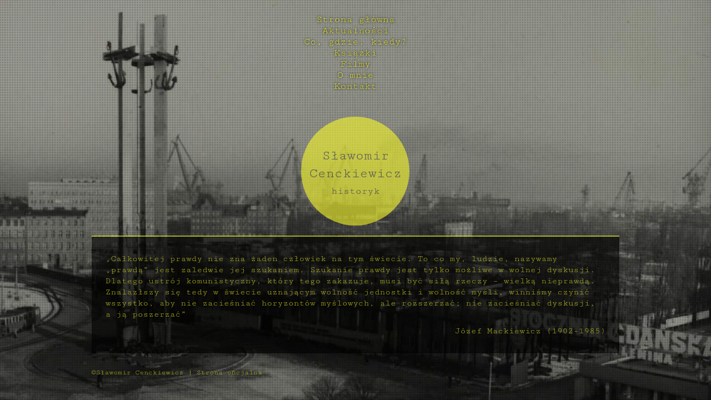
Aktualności (355, 30)
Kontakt (355, 86)
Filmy (356, 63)
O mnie (355, 75)
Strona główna (355, 19)
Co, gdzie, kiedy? (355, 41)
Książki (355, 52)
